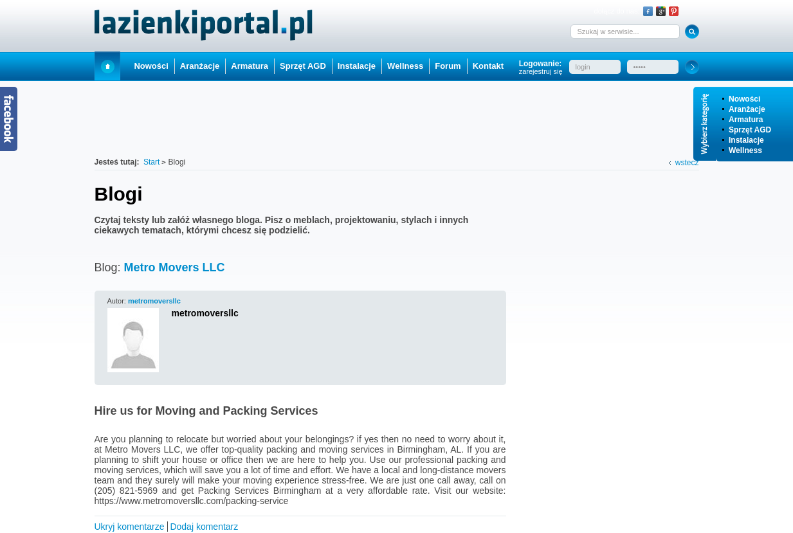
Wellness (745, 150)
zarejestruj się (541, 71)
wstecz (687, 162)
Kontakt (488, 66)
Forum (447, 66)
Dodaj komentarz (204, 526)
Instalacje (746, 140)
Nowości (744, 99)
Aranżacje (747, 109)
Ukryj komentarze (130, 526)
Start (107, 65)
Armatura (746, 119)
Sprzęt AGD (750, 129)
